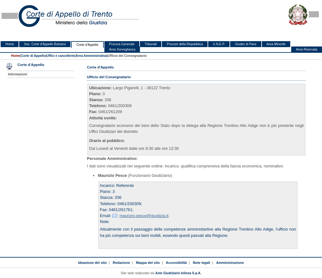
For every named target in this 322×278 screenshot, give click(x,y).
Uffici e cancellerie (61, 55)
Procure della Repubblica (185, 44)
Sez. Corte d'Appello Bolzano (45, 44)
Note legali (201, 262)
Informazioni (17, 74)
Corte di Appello (33, 55)
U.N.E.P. (219, 44)
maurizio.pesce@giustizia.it (143, 215)
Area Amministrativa (91, 55)
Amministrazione (230, 262)
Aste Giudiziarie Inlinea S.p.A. (178, 273)
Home (9, 44)
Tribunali (151, 44)
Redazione (121, 262)
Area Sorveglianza (122, 49)
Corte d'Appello (87, 44)
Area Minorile (276, 44)
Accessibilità (176, 262)
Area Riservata (306, 49)
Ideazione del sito (92, 262)
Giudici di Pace (245, 44)
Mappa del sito (148, 262)
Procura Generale (122, 44)
